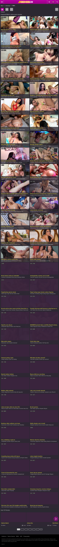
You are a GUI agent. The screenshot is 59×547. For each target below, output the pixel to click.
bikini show (35, 310)
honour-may (14, 277)
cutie (12, 31)
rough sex (4, 80)
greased (39, 474)
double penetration (40, 178)
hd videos (14, 129)
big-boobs (38, 441)
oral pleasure (54, 441)
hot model (4, 228)
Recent (11, 9)
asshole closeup (48, 228)
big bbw (3, 146)
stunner (22, 228)
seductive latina (52, 162)
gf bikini (37, 359)
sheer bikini (4, 490)
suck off (43, 474)
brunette (13, 96)
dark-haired (17, 228)
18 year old (4, 474)
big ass (8, 326)
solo (3, 507)
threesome (33, 178)
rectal (19, 113)
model (3, 47)
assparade (4, 326)
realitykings (4, 441)
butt (31, 408)
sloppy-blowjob (20, 211)
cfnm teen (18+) (24, 507)
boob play (13, 47)
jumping (40, 195)
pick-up (7, 211)
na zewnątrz (41, 392)
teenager (11, 211)
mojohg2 (12, 490)
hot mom (40, 310)
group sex (33, 96)
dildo (7, 244)
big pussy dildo (10, 195)
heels (3, 293)
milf (31, 80)
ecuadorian (4, 129)
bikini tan (16, 31)
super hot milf (4, 457)
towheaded (8, 277)
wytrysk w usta (48, 392)
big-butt (49, 113)
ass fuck (45, 277)
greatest (11, 162)
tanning (9, 260)
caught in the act (34, 195)
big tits (42, 146)
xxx (42, 211)
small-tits (4, 277)
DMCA (17, 536)
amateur (14, 310)
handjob (43, 80)
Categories (7, 5)
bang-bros (45, 490)
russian (8, 80)
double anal (51, 178)
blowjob (32, 31)
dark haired (8, 178)
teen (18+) (26, 408)
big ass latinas (41, 244)
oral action (44, 47)
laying (20, 31)
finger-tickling (43, 441)
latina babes (16, 408)
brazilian (40, 96)
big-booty (15, 113)
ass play (39, 80)
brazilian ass (18, 457)
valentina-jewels (18, 178)
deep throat (7, 392)
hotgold (32, 457)
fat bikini (19, 146)
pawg (36, 63)
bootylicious (48, 31)
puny (49, 490)
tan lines (11, 293)
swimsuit (36, 211)
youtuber (36, 375)
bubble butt (39, 31)
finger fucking (43, 293)
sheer (8, 490)
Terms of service (11, 536)
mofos (40, 129)
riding (45, 146)
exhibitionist (44, 326)
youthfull (32, 490)
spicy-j (39, 326)
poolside (48, 260)
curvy (6, 47)
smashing (37, 293)
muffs (8, 424)
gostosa (37, 408)
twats (7, 162)
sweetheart (4, 31)
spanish (9, 96)
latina (9, 47)
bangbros (41, 113)
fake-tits (49, 441)
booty (44, 31)
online (3, 392)
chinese (37, 260)
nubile (47, 424)
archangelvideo (51, 277)
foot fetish (48, 80)
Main (2, 5)
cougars (3, 310)
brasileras (22, 424)
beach (36, 490)
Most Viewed (7, 9)
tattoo (3, 113)
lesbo (24, 178)
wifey (24, 129)
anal (18, 293)
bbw (35, 31)
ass (16, 375)
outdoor (40, 342)
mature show (8, 310)
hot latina (4, 162)
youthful (32, 162)
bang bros (35, 507)
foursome (20, 80)
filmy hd (53, 392)
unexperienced (21, 474)
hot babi (13, 228)
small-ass (19, 277)
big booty (18, 47)
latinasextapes (15, 260)
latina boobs (41, 228)
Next (41, 530)
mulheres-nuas (16, 424)
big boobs (49, 96)
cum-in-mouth (42, 424)
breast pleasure (10, 63)
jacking (6, 359)
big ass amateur (19, 310)
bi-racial (40, 277)
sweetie (11, 342)
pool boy (40, 507)
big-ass (45, 113)
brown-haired (33, 146)
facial (40, 211)
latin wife (16, 392)
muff (11, 424)
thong (20, 260)
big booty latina (34, 244)
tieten (52, 244)
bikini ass (44, 375)
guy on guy (7, 293)
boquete (41, 408)
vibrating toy (37, 162)
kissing (20, 162)
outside (15, 244)
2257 (21, 536)
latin (31, 507)
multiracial (36, 342)
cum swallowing (13, 80)
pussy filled (36, 228)
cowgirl (49, 146)
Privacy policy (26, 536)
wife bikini (33, 359)
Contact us (4, 536)
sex (46, 129)
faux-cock (49, 63)
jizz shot (47, 342)
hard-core (18, 326)
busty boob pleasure (18, 63)
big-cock (11, 113)
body (3, 342)
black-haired (43, 63)
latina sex (11, 408)
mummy (46, 244)
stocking (9, 31)
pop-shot (13, 178)
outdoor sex (50, 326)
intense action (23, 195)
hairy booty (26, 310)
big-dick (6, 113)
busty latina (4, 63)
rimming (3, 244)
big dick (41, 260)
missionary (33, 441)
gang (43, 129)
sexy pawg (49, 375)
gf (43, 359)
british (23, 277)
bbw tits (7, 146)
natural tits (33, 129)
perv (5, 342)
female (41, 359)
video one (37, 392)
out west (21, 408)
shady (3, 359)
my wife (12, 392)
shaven (3, 178)
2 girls (10, 359)
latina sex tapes (5, 408)
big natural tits (10, 474)
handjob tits (12, 507)
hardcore (24, 80)
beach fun (39, 47)
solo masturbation (44, 162)
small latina (6, 507)
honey (15, 211)
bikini (32, 47)
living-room (51, 424)
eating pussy (53, 293)
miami (12, 326)
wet (8, 342)
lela (49, 244)
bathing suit (36, 113)
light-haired (16, 162)
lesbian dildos (16, 195)
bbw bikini (12, 146)
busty (35, 47)
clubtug (15, 359)
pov (2, 260)
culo (15, 326)
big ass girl (9, 129)
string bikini (19, 129)
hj (12, 359)
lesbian (8, 375)
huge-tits (32, 63)
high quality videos (49, 195)
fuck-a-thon (4, 424)
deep (34, 408)
